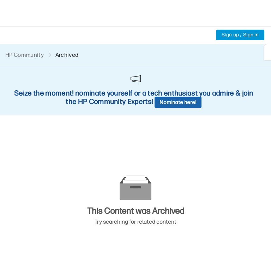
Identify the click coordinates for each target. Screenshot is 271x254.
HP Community (24, 55)
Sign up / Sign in (240, 35)
